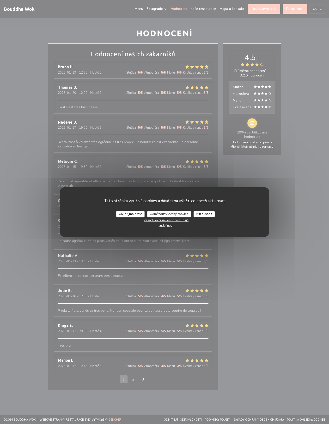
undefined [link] (165, 225)
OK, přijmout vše (130, 214)
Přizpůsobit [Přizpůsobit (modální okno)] (204, 214)
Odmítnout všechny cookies (169, 214)
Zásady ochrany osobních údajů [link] (166, 220)
